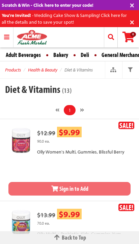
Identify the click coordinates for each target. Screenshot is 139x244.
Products (13, 70)
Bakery (60, 55)
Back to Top (69, 237)
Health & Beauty (42, 70)
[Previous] (57, 110)
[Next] (82, 110)
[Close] (132, 4)
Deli (85, 55)
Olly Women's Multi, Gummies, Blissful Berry (80, 152)
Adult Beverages (23, 55)
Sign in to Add (69, 188)
